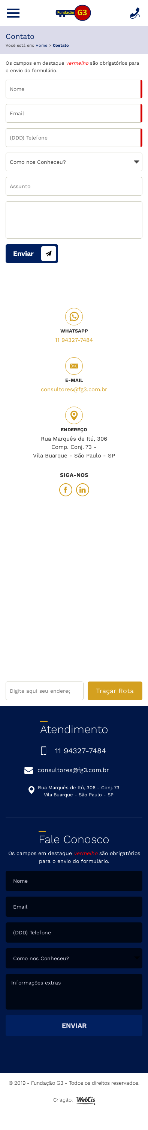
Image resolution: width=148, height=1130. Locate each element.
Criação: (74, 1100)
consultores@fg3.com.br (74, 389)
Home (41, 45)
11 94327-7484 (74, 340)
